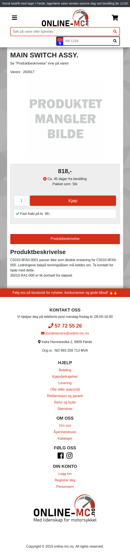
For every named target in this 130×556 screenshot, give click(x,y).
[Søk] (115, 31)
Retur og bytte (65, 402)
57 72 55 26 (65, 326)
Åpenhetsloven (65, 432)
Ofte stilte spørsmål (65, 389)
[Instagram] (69, 457)
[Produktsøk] (60, 32)
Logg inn (65, 474)
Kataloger (65, 438)
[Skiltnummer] (86, 41)
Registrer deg (65, 480)
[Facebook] (61, 457)
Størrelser (64, 409)
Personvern (65, 486)
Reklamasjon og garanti (65, 396)
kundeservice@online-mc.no (65, 333)
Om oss (65, 425)
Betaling (65, 370)
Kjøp (72, 200)
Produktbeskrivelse (65, 238)
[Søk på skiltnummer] (115, 41)
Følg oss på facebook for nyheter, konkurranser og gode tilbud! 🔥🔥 (65, 292)
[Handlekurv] (115, 18)
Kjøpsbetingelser (65, 376)
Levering (65, 383)
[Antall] (21, 201)
